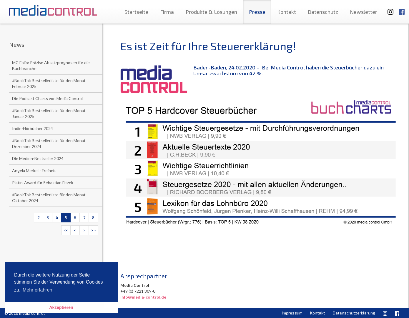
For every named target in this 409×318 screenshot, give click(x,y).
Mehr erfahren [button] (37, 289)
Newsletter (363, 12)
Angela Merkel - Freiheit (34, 170)
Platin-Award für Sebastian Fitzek (42, 182)
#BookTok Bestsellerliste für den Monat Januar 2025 (49, 113)
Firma (167, 12)
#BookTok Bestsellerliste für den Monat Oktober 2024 (49, 197)
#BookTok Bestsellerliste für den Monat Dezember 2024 (49, 143)
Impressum (292, 312)
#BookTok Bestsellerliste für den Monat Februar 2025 (49, 83)
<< (66, 230)
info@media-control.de (143, 296)
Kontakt (286, 12)
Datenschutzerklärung (354, 312)
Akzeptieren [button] (61, 307)
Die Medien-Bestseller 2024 (38, 158)
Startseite (136, 12)
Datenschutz (323, 12)
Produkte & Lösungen (211, 12)
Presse (257, 12)
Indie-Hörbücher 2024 (32, 128)
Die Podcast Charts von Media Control (47, 98)
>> (93, 230)
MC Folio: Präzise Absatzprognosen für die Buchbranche (51, 65)
